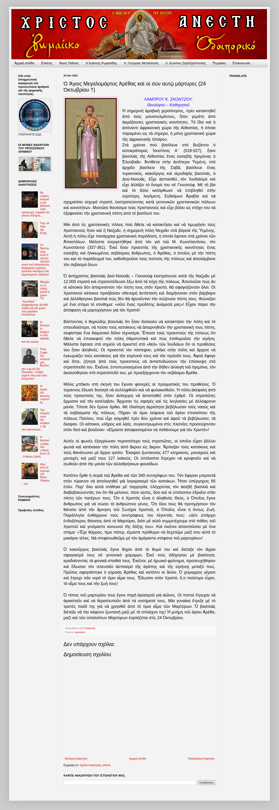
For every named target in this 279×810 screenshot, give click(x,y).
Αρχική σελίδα (137, 758)
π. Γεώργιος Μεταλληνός (141, 63)
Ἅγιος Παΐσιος (69, 63)
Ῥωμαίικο (219, 63)
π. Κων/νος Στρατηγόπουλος (186, 63)
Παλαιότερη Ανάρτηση (201, 758)
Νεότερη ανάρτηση (76, 758)
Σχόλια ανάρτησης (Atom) (95, 765)
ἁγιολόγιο (80, 632)
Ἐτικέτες (47, 63)
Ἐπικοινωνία (241, 63)
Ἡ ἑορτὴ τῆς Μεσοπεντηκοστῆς (45, 394)
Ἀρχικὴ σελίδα (24, 63)
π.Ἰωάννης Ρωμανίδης (101, 63)
